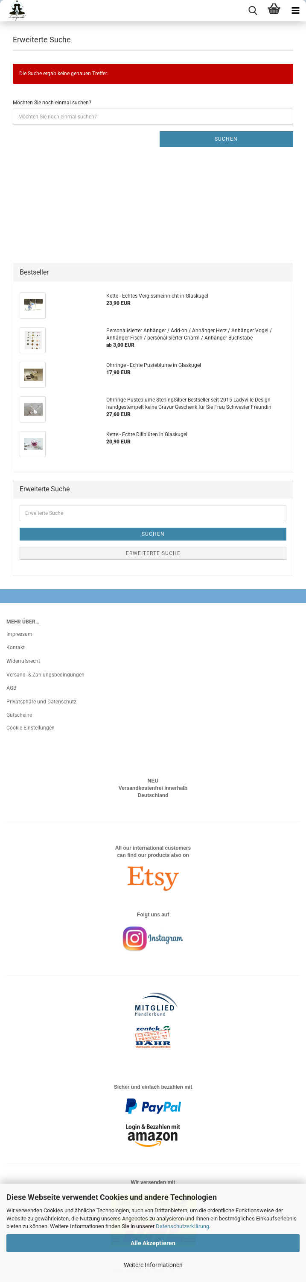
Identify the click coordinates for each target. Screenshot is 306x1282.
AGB (11, 688)
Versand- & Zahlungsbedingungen (45, 675)
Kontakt (15, 647)
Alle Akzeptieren (153, 1243)
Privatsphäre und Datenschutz (41, 702)
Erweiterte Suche (153, 553)
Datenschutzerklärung (182, 1226)
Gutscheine (19, 715)
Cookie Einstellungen (30, 728)
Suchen (226, 139)
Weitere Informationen (153, 1264)
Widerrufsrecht (23, 661)
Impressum (19, 634)
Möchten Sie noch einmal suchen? (52, 103)
